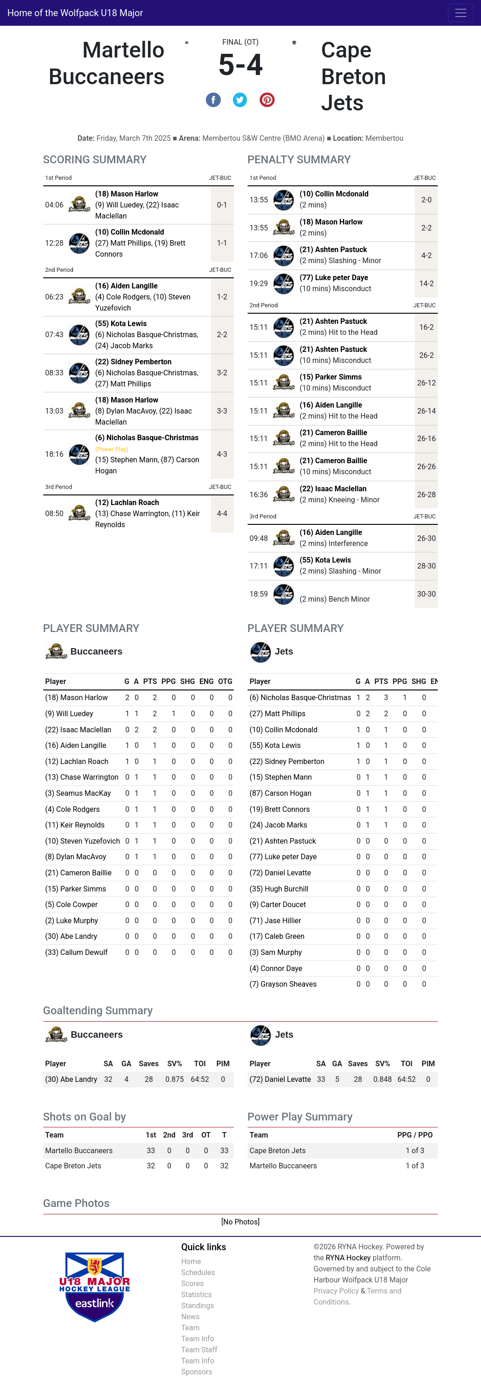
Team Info (197, 1338)
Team (190, 1327)
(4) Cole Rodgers (122, 297)
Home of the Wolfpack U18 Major (75, 12)
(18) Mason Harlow (331, 222)
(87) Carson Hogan (280, 793)
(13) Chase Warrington (132, 513)
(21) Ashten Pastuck (333, 249)
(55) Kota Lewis (325, 560)
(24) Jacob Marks (124, 345)
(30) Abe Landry (71, 936)
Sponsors (196, 1372)
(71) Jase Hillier (275, 920)
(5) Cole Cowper (71, 904)
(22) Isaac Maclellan (333, 488)
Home (191, 1261)
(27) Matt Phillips (123, 243)
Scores (192, 1283)
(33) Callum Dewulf (76, 952)
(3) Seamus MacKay (78, 793)
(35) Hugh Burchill (278, 889)
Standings (197, 1305)
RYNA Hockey (348, 1257)
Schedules (198, 1272)
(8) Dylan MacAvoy (125, 411)
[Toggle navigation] (461, 13)
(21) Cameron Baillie (333, 432)
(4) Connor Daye (275, 968)
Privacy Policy (336, 1291)
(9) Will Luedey (119, 205)
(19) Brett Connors (279, 809)
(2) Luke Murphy (71, 920)
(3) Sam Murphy (275, 952)
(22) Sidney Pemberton (286, 761)
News (190, 1316)
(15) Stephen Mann (126, 459)
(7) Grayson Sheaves (283, 984)
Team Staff (199, 1349)
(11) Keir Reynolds (75, 825)
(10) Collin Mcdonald (334, 194)
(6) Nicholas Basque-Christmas (146, 334)
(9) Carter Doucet (277, 904)
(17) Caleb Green (276, 936)
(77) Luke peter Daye (334, 277)
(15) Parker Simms (331, 377)
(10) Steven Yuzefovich (82, 841)
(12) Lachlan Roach (76, 761)
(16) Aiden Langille (331, 405)
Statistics (196, 1294)
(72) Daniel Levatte (280, 872)
